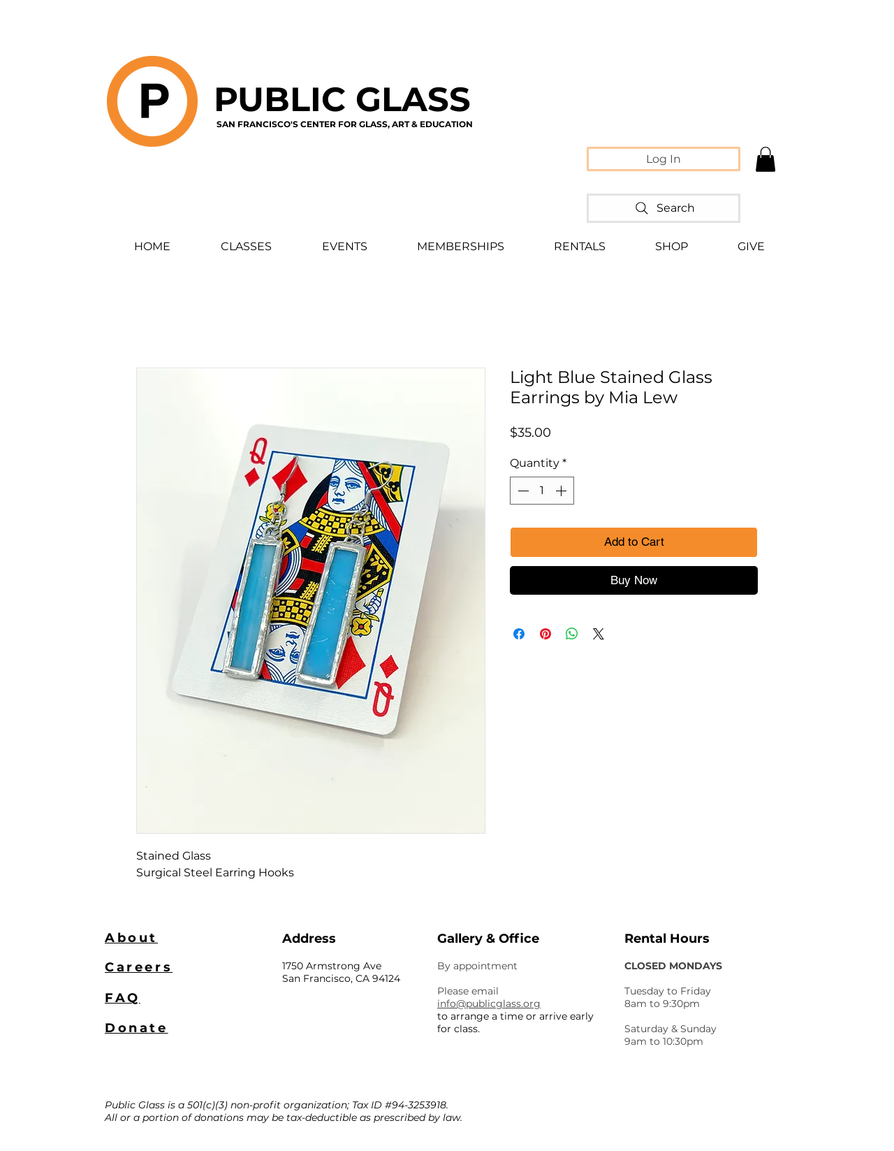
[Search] (663, 208)
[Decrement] (522, 490)
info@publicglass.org (489, 1003)
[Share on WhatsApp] (572, 633)
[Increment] (562, 490)
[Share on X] (598, 633)
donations (219, 1117)
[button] (765, 159)
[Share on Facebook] (519, 633)
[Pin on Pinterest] (545, 633)
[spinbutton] (542, 490)
